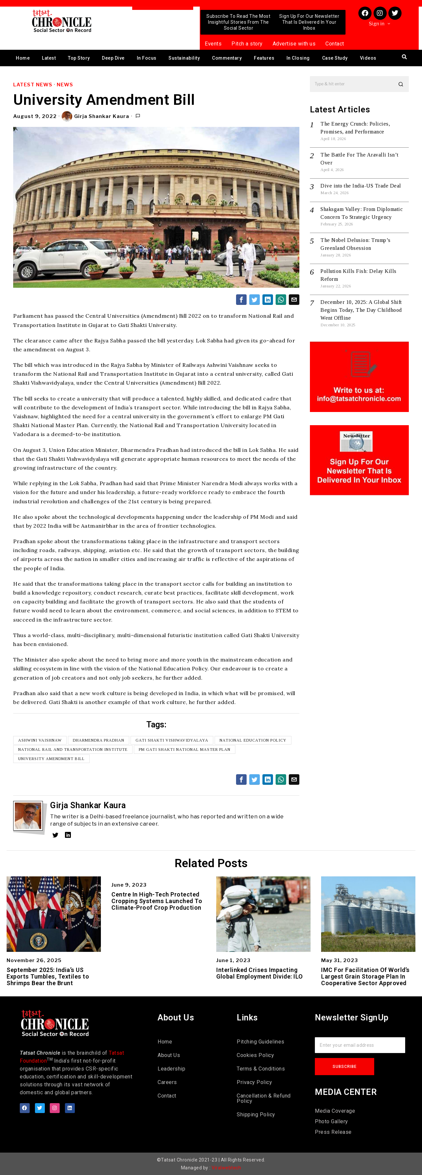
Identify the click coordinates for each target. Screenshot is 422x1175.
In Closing (298, 58)
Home (23, 58)
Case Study (335, 58)
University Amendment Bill (51, 758)
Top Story (79, 58)
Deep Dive (113, 58)
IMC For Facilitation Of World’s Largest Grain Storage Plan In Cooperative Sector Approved (365, 976)
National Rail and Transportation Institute (73, 749)
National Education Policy (253, 740)
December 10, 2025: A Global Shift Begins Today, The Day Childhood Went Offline (361, 310)
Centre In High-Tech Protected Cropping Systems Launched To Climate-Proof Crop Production (156, 901)
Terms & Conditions (261, 1069)
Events (213, 44)
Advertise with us (294, 44)
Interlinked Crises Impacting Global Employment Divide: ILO (259, 973)
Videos (368, 58)
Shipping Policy (256, 1114)
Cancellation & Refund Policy (264, 1098)
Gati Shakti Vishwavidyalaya (172, 740)
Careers (167, 1082)
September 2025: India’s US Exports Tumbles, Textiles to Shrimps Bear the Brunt (48, 976)
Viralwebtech (226, 1167)
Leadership (171, 1069)
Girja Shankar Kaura (95, 116)
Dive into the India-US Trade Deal (360, 186)
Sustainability (184, 58)
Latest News (32, 85)
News (65, 85)
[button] (401, 84)
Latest (49, 58)
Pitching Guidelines (261, 1042)
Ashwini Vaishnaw (40, 740)
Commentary (227, 58)
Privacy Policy (254, 1082)
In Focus (147, 58)
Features (264, 58)
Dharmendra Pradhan (98, 740)
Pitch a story (247, 44)
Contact (334, 44)
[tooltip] (241, 299)
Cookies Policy (255, 1055)
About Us (169, 1055)
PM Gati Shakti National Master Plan (184, 749)
